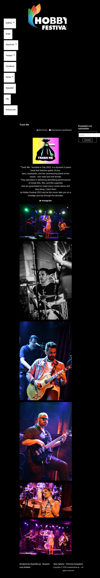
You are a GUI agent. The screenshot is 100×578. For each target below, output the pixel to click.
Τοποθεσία (10, 66)
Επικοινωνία (11, 110)
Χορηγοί (9, 55)
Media (8, 77)
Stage (8, 34)
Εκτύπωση (42, 130)
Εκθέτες (9, 23)
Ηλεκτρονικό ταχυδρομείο (61, 130)
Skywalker (10, 88)
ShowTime (10, 45)
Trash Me (24, 124)
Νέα (7, 99)
